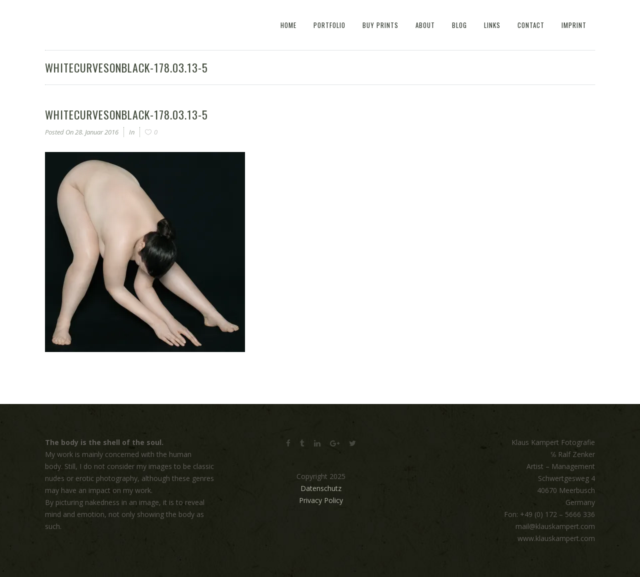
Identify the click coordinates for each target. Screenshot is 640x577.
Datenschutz (321, 488)
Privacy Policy (321, 500)
